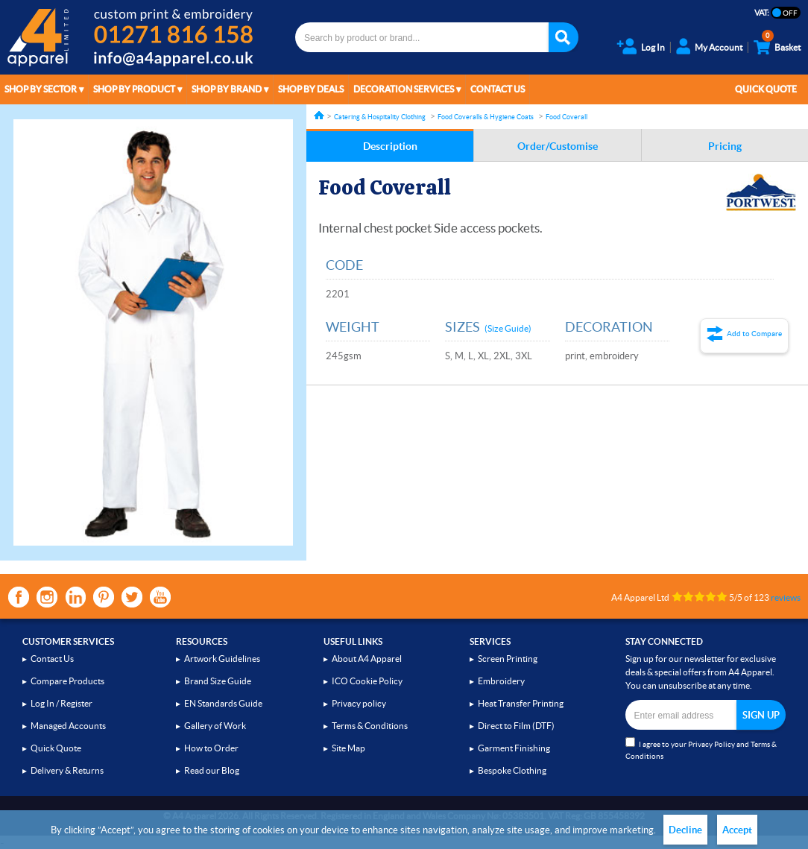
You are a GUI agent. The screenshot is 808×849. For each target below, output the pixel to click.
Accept (737, 830)
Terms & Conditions (370, 725)
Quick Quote (766, 89)
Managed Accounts (68, 725)
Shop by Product (134, 89)
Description (390, 146)
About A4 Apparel (367, 658)
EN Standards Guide (223, 703)
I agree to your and (701, 748)
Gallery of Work (215, 725)
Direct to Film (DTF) (516, 725)
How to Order (211, 748)
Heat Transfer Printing (521, 703)
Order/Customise (557, 146)
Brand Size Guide (217, 681)
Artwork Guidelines (222, 658)
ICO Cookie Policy (367, 681)
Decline (685, 830)
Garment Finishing (514, 748)
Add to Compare (754, 333)
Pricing (725, 146)
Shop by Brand (227, 89)
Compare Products (67, 681)
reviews (786, 597)
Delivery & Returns (67, 770)
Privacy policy (359, 703)
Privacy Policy (711, 744)
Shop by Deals (311, 89)
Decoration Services (403, 89)
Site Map (348, 748)
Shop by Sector (40, 89)
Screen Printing (507, 658)
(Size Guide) (508, 328)
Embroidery (501, 681)
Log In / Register (61, 703)
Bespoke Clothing (512, 770)
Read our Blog (211, 770)
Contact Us (497, 89)
